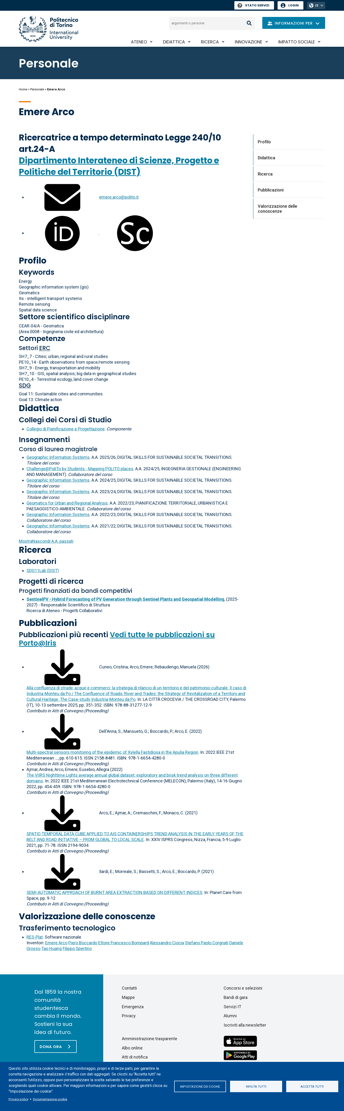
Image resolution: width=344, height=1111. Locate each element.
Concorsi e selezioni (243, 988)
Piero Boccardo (82, 942)
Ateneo (139, 42)
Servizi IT (232, 1006)
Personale (37, 89)
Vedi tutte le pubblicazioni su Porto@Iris (117, 639)
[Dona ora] (55, 1046)
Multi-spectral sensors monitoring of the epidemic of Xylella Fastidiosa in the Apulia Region (112, 752)
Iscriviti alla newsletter (245, 1025)
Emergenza (133, 1006)
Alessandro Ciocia (167, 942)
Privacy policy (18, 1099)
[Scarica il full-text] (62, 666)
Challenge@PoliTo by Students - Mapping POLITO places (80, 468)
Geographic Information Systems (58, 457)
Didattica (174, 42)
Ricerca (210, 42)
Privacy (129, 1015)
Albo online (132, 1047)
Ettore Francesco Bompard (123, 942)
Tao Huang (51, 948)
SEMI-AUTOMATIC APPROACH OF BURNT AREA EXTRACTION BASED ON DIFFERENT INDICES (114, 892)
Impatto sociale (296, 42)
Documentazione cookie (50, 1099)
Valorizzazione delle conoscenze (87, 916)
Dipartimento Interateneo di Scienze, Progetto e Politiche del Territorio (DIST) (119, 166)
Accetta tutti (312, 1086)
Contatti (129, 988)
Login (293, 5)
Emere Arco (56, 942)
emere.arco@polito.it (119, 197)
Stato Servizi (253, 5)
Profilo (32, 260)
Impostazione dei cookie (200, 1086)
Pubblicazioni (48, 623)
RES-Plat (35, 937)
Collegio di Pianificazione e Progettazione (66, 428)
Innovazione (248, 42)
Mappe (128, 997)
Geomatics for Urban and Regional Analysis (67, 503)
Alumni (230, 1015)
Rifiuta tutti (256, 1086)
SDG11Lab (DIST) (43, 570)
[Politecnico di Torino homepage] (48, 29)
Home (23, 89)
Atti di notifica (135, 1056)
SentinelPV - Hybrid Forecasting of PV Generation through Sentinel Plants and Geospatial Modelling (125, 599)
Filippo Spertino (77, 948)
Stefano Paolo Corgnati (206, 942)
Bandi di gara (235, 997)
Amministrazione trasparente (149, 1038)
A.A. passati (46, 541)
